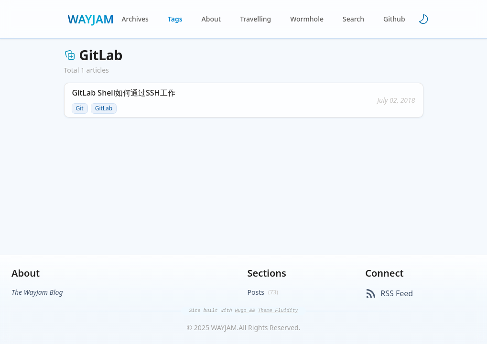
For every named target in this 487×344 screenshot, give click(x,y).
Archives (134, 18)
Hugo (242, 310)
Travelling (255, 18)
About (211, 18)
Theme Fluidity (278, 310)
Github (394, 18)
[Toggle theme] (423, 19)
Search (353, 18)
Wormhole (307, 18)
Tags (175, 18)
